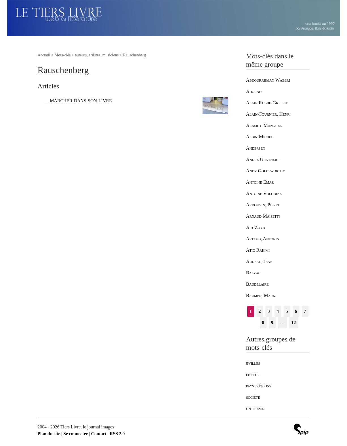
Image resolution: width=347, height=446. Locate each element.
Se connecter (75, 433)
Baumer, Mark (260, 295)
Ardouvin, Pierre (263, 204)
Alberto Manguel (264, 125)
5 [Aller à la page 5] (287, 311)
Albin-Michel (259, 136)
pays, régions (258, 385)
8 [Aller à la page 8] (263, 322)
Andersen (255, 148)
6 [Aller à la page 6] (296, 311)
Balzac (253, 272)
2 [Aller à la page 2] (260, 311)
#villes (253, 363)
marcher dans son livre (81, 100)
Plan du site (49, 433)
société (253, 397)
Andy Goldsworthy (265, 170)
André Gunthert (262, 159)
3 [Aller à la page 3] (269, 311)
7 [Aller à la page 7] (305, 311)
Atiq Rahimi (258, 250)
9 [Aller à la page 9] (272, 322)
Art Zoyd (255, 227)
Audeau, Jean (259, 261)
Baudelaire (257, 284)
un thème (255, 408)
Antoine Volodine (264, 193)
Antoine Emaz (260, 182)
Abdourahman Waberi (268, 80)
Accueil (44, 55)
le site (252, 374)
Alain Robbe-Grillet (267, 102)
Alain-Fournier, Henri (268, 114)
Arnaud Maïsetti (263, 216)
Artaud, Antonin (262, 238)
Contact (99, 433)
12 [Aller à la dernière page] (293, 322)
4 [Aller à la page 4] (278, 311)
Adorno (254, 91)
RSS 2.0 (117, 433)
